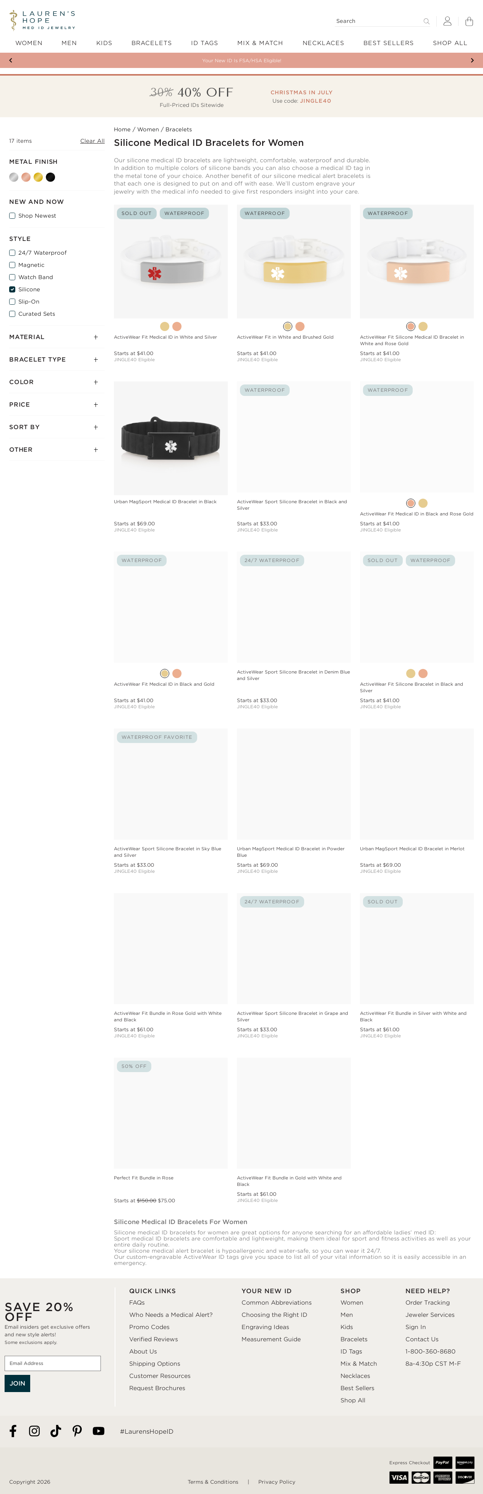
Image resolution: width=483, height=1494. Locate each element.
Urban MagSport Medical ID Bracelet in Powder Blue (291, 852)
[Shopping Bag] (469, 21)
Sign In (415, 1327)
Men (346, 1314)
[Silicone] (12, 289)
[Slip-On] (12, 302)
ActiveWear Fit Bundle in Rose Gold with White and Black (168, 1016)
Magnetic (31, 265)
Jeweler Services (430, 1314)
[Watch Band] (12, 277)
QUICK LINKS (152, 1291)
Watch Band (35, 277)
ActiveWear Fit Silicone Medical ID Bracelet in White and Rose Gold (412, 340)
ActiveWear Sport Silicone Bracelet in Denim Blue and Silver (293, 675)
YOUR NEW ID (267, 1291)
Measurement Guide (271, 1339)
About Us (143, 1351)
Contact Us (422, 1339)
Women (148, 129)
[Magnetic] (12, 265)
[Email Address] (53, 1363)
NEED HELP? (427, 1291)
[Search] (382, 21)
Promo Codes (149, 1327)
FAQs (137, 1302)
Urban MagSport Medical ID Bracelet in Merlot (412, 848)
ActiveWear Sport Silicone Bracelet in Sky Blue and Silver (167, 852)
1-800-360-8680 (430, 1351)
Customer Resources (160, 1376)
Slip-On (28, 302)
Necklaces (355, 1376)
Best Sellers (357, 1388)
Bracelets (354, 1339)
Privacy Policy (276, 1482)
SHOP (350, 1291)
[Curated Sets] (12, 314)
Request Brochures (157, 1388)
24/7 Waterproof (42, 253)
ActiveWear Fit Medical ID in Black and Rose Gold (416, 514)
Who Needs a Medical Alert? (171, 1314)
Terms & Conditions (213, 1482)
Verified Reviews (153, 1339)
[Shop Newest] (12, 216)
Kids (346, 1327)
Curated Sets (36, 314)
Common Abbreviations (277, 1302)
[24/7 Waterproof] (12, 253)
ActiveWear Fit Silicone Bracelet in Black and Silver (411, 687)
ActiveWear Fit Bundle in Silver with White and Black (413, 1016)
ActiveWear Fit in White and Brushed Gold (285, 337)
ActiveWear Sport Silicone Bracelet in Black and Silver (292, 505)
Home (122, 129)
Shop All (352, 1400)
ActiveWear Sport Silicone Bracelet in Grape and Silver (292, 1016)
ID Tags (351, 1351)
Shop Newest (37, 216)
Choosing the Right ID (274, 1314)
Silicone (29, 289)
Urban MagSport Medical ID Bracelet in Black (165, 501)
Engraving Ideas (265, 1327)
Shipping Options (154, 1363)
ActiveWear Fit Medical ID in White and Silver (165, 337)
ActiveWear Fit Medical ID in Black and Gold (164, 684)
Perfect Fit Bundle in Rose (143, 1178)
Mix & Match (358, 1363)
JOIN (17, 1383)
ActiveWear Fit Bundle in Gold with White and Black (289, 1181)
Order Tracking (427, 1302)
